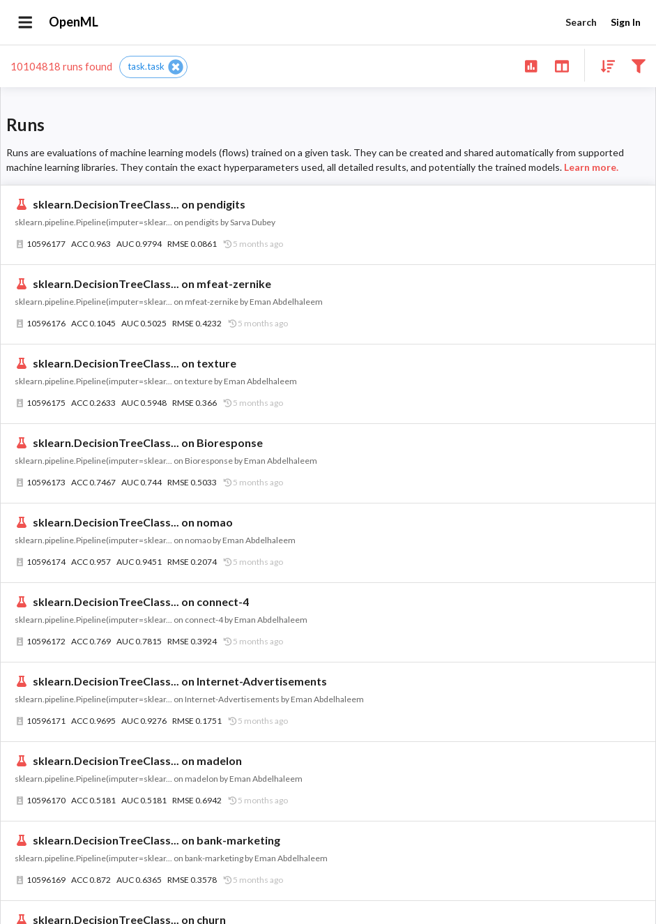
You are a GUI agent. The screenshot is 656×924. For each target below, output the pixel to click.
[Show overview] (531, 65)
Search (580, 23)
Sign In (625, 23)
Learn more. (591, 167)
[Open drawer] (25, 22)
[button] (153, 67)
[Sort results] (603, 65)
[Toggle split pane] (561, 65)
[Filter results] (638, 65)
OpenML (74, 22)
